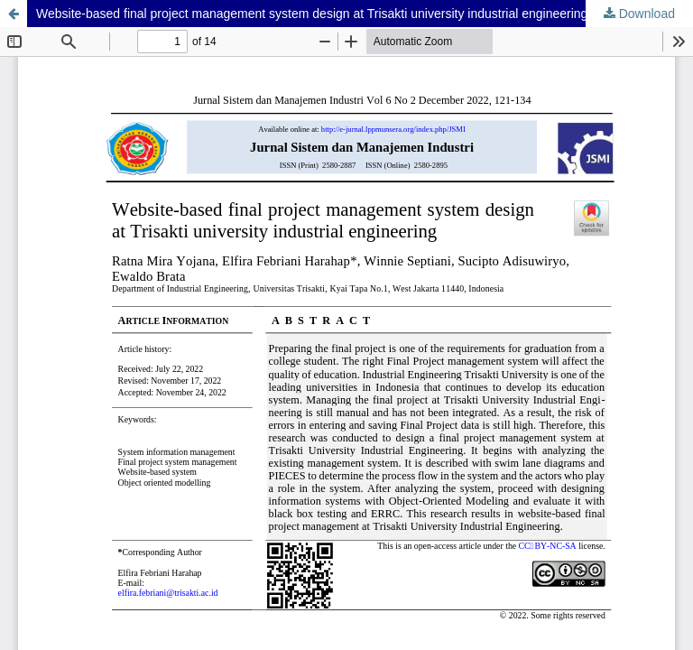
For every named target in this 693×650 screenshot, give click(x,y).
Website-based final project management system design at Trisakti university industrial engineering (311, 13)
